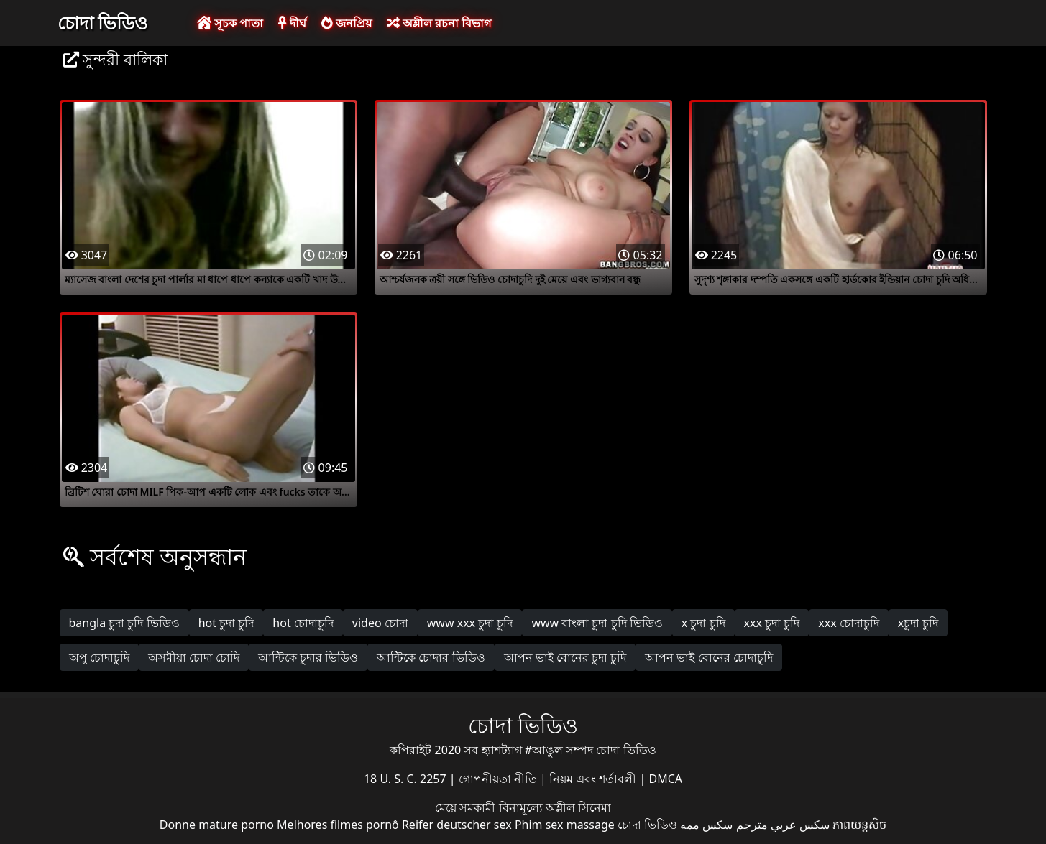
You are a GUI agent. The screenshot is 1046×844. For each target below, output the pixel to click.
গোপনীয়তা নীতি (499, 779)
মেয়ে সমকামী (466, 807)
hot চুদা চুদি (226, 623)
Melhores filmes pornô (338, 825)
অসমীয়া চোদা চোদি (193, 657)
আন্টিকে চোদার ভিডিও (431, 657)
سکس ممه (706, 825)
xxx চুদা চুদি (772, 623)
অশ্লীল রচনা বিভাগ (439, 23)
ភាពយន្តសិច (859, 825)
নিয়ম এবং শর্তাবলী (594, 779)
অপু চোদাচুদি (99, 657)
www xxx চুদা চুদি (470, 623)
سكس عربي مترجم (783, 825)
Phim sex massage (565, 825)
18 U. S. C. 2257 (406, 779)
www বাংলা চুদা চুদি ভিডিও (596, 623)
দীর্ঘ (292, 23)
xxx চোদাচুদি (848, 623)
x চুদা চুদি (703, 623)
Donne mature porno (217, 825)
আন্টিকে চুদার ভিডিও (308, 657)
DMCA (666, 779)
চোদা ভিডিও (103, 22)
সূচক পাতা (230, 23)
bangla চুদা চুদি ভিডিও (124, 623)
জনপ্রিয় (346, 23)
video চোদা (380, 623)
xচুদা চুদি (918, 623)
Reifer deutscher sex (457, 825)
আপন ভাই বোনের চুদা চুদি (565, 657)
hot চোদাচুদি (303, 623)
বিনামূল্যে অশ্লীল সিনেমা (555, 807)
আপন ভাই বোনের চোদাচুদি (708, 657)
